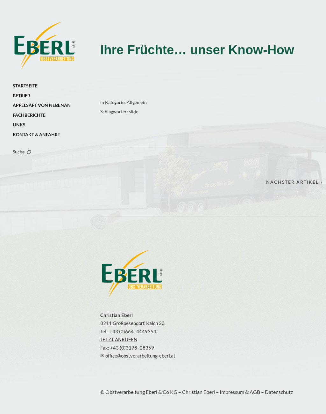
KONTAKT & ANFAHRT (36, 134)
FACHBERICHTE (29, 115)
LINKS (19, 124)
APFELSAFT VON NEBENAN (42, 105)
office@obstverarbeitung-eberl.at (140, 356)
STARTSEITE (25, 85)
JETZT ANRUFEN (118, 339)
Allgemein (137, 102)
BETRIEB (21, 95)
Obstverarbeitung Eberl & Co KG (44, 46)
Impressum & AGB (240, 392)
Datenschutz (279, 392)
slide (133, 111)
